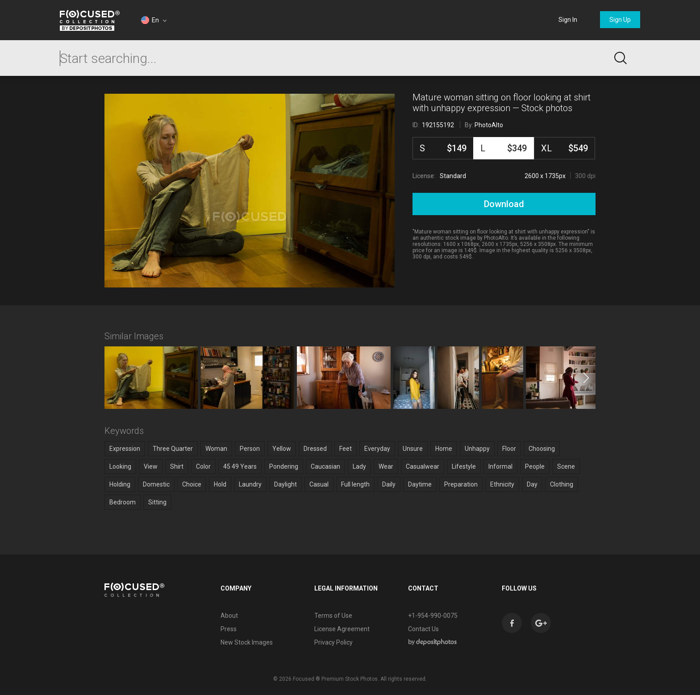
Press (229, 629)
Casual (319, 484)
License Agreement (342, 629)
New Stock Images (247, 642)
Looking (120, 466)
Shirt (176, 466)
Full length (355, 484)
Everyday (377, 448)
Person (250, 448)
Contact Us (423, 629)
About (229, 615)
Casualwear (422, 466)
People (535, 466)
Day (532, 484)
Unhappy (477, 448)
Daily (389, 484)
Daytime (420, 484)
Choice (191, 484)
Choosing (542, 448)
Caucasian (325, 466)
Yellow (281, 448)
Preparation (461, 484)
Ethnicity (502, 484)
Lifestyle (464, 466)
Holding (119, 484)
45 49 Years (240, 466)
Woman (216, 448)
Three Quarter (173, 448)
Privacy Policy (333, 642)
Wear (386, 466)
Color (203, 466)
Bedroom (122, 502)
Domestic (156, 484)
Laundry (250, 484)
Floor (509, 448)
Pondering (283, 466)
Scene (566, 466)
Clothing (561, 484)
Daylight (285, 484)
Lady (359, 466)
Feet (345, 448)
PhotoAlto (489, 125)
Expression (124, 448)
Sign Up (620, 19)
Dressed (315, 448)
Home (443, 448)
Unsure (413, 448)
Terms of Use (333, 615)
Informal (500, 466)
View (151, 466)
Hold (220, 484)
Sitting (157, 502)
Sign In (567, 19)
